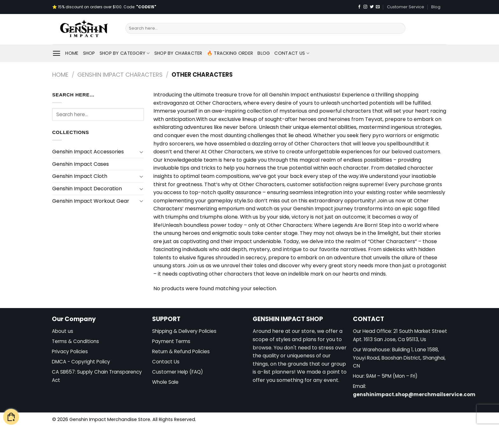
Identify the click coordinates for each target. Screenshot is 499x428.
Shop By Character (178, 53)
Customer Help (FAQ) (177, 371)
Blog (435, 7)
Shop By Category (125, 53)
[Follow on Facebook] (359, 7)
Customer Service (405, 7)
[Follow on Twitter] (372, 7)
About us (62, 331)
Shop (89, 53)
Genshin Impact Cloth (79, 176)
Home (71, 53)
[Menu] (56, 53)
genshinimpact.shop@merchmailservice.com (414, 394)
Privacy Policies (70, 351)
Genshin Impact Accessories (88, 151)
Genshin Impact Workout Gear (90, 201)
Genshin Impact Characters (120, 75)
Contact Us (291, 53)
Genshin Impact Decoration (87, 188)
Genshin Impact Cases (80, 164)
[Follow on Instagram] (365, 7)
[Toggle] (141, 152)
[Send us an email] (378, 7)
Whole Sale (165, 382)
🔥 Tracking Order (230, 53)
